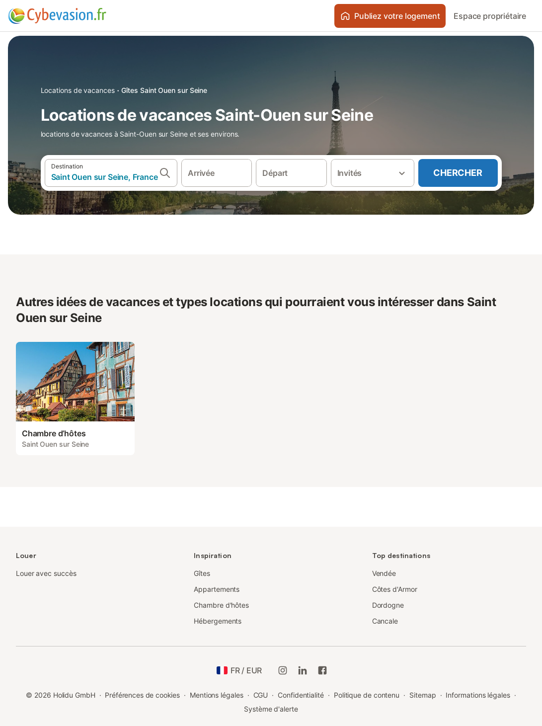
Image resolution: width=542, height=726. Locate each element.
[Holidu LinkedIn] (302, 670)
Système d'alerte (271, 709)
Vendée (384, 573)
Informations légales (478, 695)
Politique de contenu (366, 695)
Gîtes (202, 573)
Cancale (385, 621)
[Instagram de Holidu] (283, 670)
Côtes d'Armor (394, 589)
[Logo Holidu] (57, 16)
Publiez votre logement (390, 16)
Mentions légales (216, 695)
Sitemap (422, 695)
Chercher (457, 172)
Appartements (216, 589)
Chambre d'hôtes (221, 605)
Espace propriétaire (490, 16)
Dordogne (388, 605)
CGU (260, 695)
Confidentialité (301, 695)
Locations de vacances (78, 90)
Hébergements (217, 621)
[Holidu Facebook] (322, 670)
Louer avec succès (46, 573)
